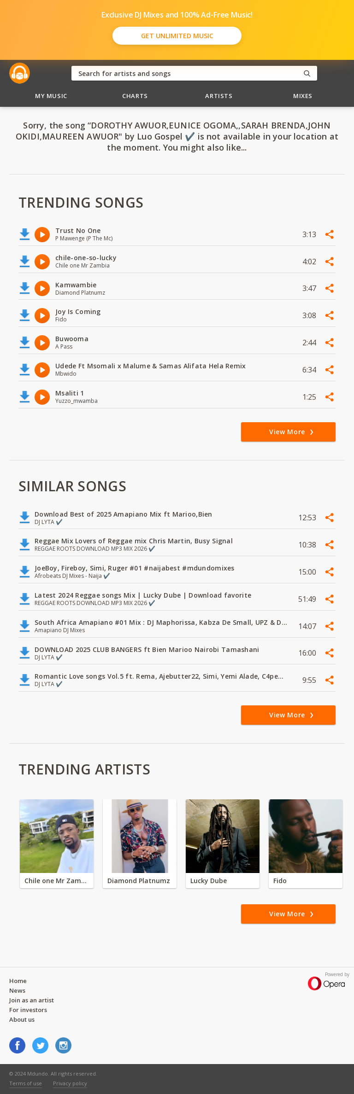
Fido (280, 880)
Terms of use (25, 1083)
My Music (51, 96)
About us (22, 1019)
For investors (28, 1010)
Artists (219, 96)
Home (18, 981)
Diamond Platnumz (138, 880)
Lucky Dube (208, 880)
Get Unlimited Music (177, 35)
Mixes (303, 96)
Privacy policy (70, 1083)
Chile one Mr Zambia (56, 880)
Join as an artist (31, 1000)
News (17, 990)
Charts (135, 96)
